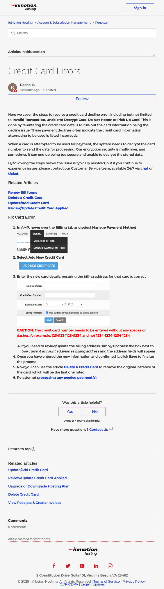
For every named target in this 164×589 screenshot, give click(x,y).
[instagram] (110, 567)
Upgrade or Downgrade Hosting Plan (38, 486)
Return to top (21, 449)
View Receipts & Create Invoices (35, 503)
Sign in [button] (140, 8)
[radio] (70, 411)
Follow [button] (82, 98)
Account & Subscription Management (64, 22)
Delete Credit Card (23, 494)
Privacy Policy (133, 581)
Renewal (101, 22)
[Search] (82, 32)
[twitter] (68, 567)
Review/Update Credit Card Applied (37, 478)
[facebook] (54, 567)
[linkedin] (96, 567)
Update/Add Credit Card (28, 470)
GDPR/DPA (69, 584)
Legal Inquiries (93, 584)
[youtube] (82, 567)
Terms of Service (106, 581)
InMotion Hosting (20, 22)
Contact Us (101, 430)
